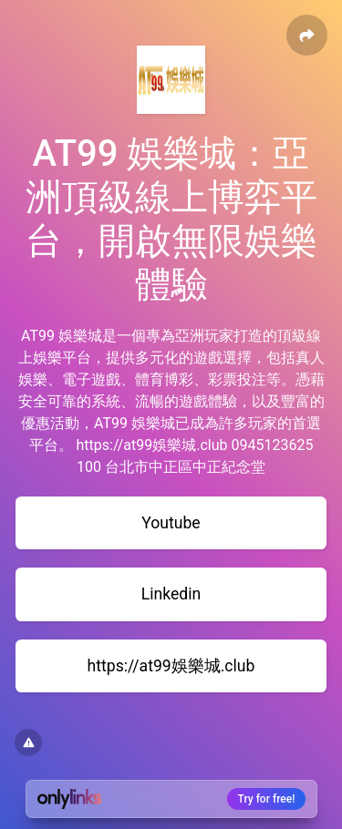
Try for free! (266, 799)
